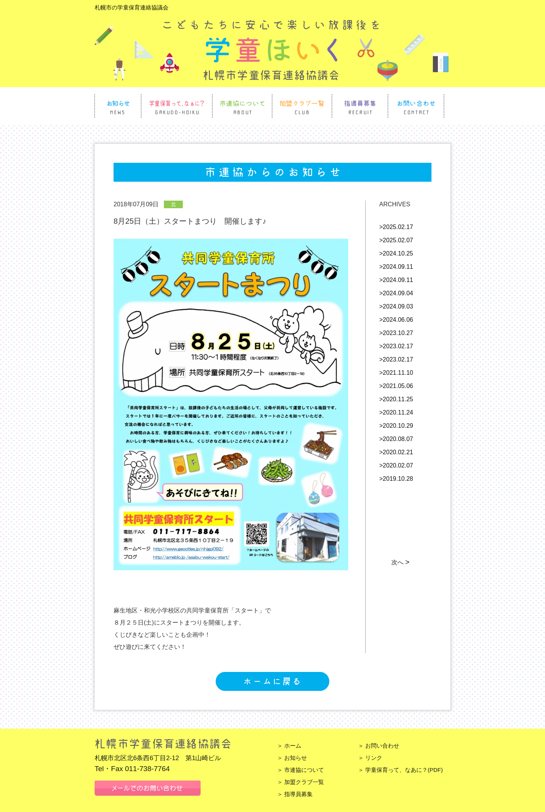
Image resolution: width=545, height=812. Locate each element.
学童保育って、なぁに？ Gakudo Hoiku (177, 106)
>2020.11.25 (396, 399)
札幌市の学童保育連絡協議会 (131, 7)
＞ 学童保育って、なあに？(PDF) (400, 770)
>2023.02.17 (396, 346)
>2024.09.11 (396, 266)
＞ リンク (370, 757)
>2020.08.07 (396, 439)
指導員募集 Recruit (360, 106)
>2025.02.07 (396, 240)
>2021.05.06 (396, 386)
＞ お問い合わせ (378, 745)
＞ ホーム (289, 745)
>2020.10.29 (396, 425)
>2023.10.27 (396, 333)
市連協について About (242, 106)
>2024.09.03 (396, 306)
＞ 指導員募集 (295, 794)
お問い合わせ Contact (416, 106)
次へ (400, 562)
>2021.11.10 (396, 372)
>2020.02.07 (396, 465)
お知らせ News (118, 106)
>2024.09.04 (396, 293)
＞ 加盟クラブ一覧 (300, 782)
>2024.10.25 (396, 253)
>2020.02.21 (396, 452)
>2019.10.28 (396, 478)
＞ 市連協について (300, 770)
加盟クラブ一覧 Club (302, 106)
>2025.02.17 (396, 227)
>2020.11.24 (396, 412)
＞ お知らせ (292, 757)
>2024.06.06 (396, 319)
